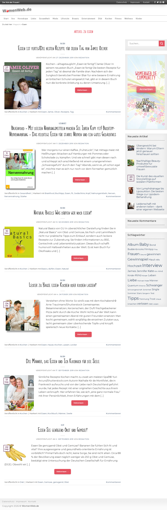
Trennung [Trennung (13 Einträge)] (144, 299)
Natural (65, 269)
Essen (44, 112)
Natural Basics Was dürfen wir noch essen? (63, 213)
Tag (72, 112)
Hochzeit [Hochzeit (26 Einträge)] (135, 266)
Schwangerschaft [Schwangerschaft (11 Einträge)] (135, 290)
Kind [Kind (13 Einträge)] (160, 271)
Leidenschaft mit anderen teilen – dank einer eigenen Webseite (150, 206)
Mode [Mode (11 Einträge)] (146, 281)
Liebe (33, 18)
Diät (100, 18)
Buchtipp (59, 193)
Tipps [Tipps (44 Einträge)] (133, 298)
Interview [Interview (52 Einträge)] (152, 265)
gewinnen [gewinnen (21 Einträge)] (154, 254)
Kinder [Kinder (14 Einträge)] (131, 275)
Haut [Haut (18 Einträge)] (152, 259)
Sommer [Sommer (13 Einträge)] (132, 293)
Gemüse (48, 482)
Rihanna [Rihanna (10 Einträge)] (142, 286)
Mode (55, 18)
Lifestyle (65, 18)
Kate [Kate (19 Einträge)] (151, 270)
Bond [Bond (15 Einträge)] (152, 245)
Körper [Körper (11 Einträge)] (145, 276)
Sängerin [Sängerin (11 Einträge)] (146, 293)
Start (6, 18)
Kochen (108, 18)
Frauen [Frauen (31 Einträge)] (134, 254)
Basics (44, 269)
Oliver (57, 112)
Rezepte (65, 112)
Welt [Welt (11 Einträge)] (151, 304)
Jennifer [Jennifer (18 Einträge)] (142, 270)
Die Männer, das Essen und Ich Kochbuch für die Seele (62, 361)
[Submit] (162, 43)
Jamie (50, 112)
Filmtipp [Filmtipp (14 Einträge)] (149, 249)
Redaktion (83, 58)
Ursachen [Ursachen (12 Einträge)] (132, 304)
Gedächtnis (79, 193)
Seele (69, 413)
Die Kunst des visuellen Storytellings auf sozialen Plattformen (150, 179)
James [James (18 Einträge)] (132, 270)
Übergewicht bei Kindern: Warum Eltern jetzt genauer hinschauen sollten (150, 150)
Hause (51, 345)
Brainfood (49, 193)
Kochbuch (53, 413)
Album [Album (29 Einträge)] (133, 244)
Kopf (88, 193)
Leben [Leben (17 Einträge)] (152, 275)
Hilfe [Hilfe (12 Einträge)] (158, 260)
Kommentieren (113, 112)
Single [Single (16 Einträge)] (155, 289)
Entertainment (88, 18)
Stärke (23, 196)
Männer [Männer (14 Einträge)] (153, 280)
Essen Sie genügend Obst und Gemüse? (62, 430)
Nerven (111, 193)
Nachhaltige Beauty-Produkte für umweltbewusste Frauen (148, 165)
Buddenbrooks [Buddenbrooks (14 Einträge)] (136, 249)
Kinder (139, 18)
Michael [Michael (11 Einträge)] (140, 281)
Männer (62, 413)
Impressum (135, 2)
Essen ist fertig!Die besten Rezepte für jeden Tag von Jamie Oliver (62, 48)
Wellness (128, 18)
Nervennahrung (11, 196)
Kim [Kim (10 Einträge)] (156, 271)
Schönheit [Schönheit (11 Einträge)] (147, 290)
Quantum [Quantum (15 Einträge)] (133, 285)
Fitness (118, 18)
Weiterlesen (83, 90)
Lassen (66, 345)
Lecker (73, 345)
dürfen (51, 269)
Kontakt (146, 2)
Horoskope (23, 18)
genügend (58, 482)
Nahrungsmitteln (99, 193)
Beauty (75, 18)
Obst (66, 482)
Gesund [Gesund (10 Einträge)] (143, 255)
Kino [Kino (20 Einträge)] (138, 275)
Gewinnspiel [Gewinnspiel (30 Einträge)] (138, 259)
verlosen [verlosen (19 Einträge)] (142, 303)
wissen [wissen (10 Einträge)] (155, 304)
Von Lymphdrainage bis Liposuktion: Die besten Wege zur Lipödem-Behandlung (150, 193)
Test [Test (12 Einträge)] (152, 293)
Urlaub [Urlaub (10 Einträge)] (158, 299)
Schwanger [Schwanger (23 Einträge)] (154, 285)
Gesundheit (44, 18)
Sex (13, 18)
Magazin (16, 24)
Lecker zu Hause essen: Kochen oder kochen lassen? (62, 285)
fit (72, 193)
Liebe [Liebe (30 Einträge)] (132, 280)
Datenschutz (122, 2)
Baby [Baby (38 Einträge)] (144, 244)
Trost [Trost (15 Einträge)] (152, 299)
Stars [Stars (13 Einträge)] (139, 293)
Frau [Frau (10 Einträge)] (156, 249)
